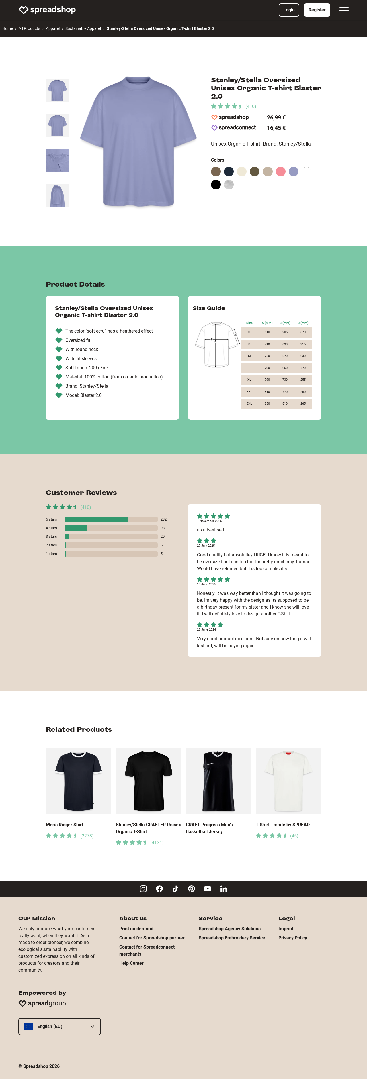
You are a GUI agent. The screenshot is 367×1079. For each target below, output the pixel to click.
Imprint (285, 928)
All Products (29, 28)
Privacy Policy (292, 938)
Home (7, 28)
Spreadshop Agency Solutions (230, 928)
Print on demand (136, 928)
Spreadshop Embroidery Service (232, 938)
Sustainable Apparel (83, 28)
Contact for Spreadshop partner (152, 938)
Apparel (53, 28)
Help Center (131, 963)
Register (317, 10)
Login (289, 10)
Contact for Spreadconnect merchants (147, 950)
